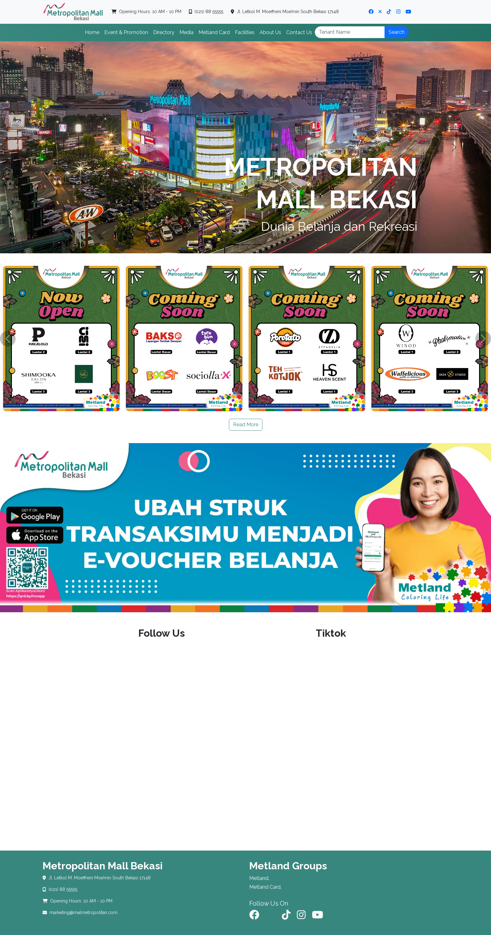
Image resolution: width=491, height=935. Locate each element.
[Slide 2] (245, 244)
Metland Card (214, 32)
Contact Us (299, 32)
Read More (245, 424)
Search (397, 32)
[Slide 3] (256, 244)
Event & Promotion (126, 32)
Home (92, 32)
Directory (163, 32)
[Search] (350, 32)
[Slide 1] (234, 244)
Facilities (245, 32)
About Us (270, 32)
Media (186, 32)
